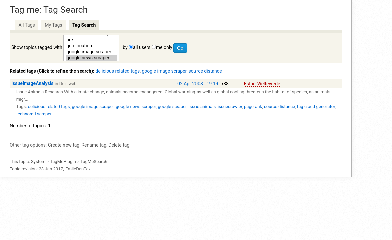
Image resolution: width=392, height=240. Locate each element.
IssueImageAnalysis (32, 83)
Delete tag (118, 145)
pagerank (253, 106)
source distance (205, 71)
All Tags (26, 25)
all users (141, 47)
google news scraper (91, 58)
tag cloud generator (316, 106)
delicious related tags (117, 71)
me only (164, 47)
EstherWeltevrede (262, 83)
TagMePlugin (63, 161)
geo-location (91, 46)
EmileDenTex (78, 168)
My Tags (53, 25)
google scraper (172, 106)
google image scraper (91, 52)
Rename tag (93, 145)
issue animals (202, 106)
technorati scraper (34, 113)
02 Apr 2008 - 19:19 (197, 83)
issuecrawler (230, 106)
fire (91, 40)
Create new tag (63, 145)
